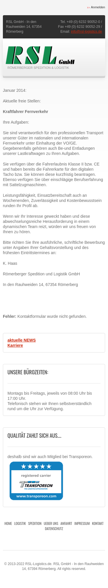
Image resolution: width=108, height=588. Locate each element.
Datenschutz (54, 528)
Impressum (82, 523)
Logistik (20, 523)
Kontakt (98, 523)
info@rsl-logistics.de (86, 32)
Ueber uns (51, 523)
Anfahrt (66, 523)
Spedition (34, 523)
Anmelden (98, 7)
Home (8, 523)
